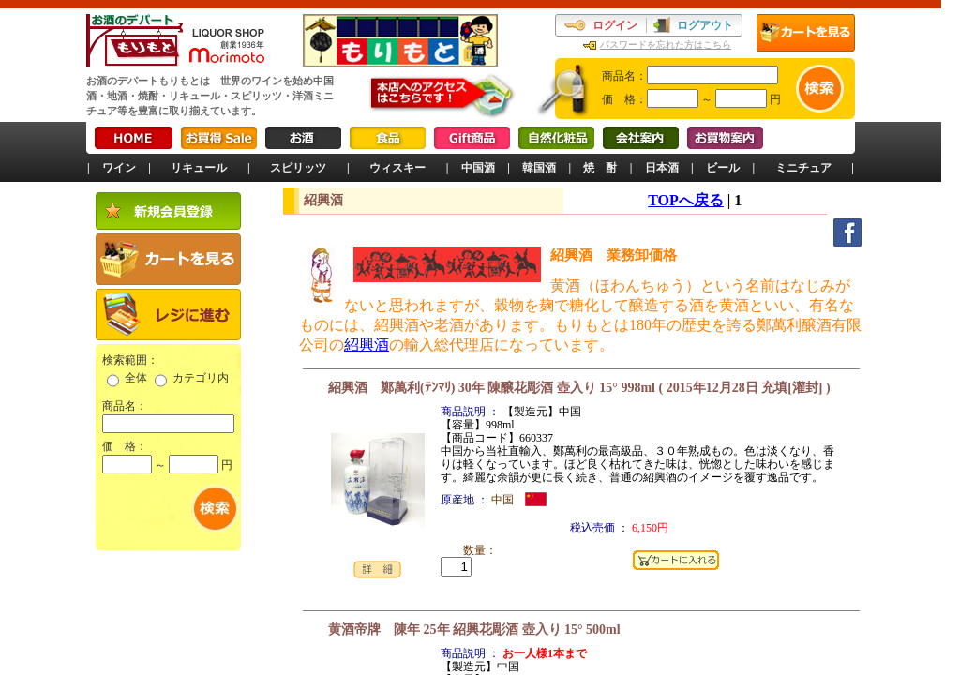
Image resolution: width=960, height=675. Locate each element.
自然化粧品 (556, 138)
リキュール (199, 167)
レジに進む (168, 314)
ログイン (615, 25)
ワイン (119, 167)
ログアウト (705, 25)
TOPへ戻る (686, 200)
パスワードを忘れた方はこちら (665, 44)
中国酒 (478, 167)
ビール (723, 167)
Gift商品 (472, 138)
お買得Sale (219, 138)
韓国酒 (539, 167)
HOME (133, 138)
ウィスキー (397, 167)
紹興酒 (366, 344)
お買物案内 (725, 138)
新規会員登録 (168, 211)
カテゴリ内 (200, 377)
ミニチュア (803, 167)
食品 (388, 138)
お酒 (303, 138)
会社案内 (641, 138)
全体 (136, 377)
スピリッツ (298, 167)
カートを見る (806, 33)
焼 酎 (600, 167)
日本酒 (662, 167)
